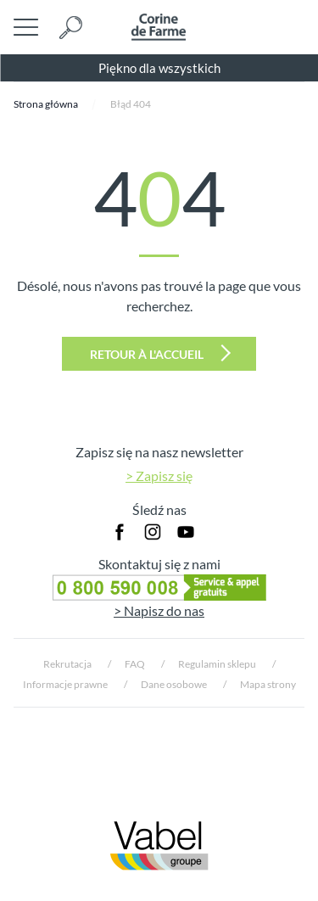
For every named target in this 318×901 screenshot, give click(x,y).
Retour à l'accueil (160, 352)
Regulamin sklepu (217, 664)
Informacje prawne (65, 684)
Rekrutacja (67, 664)
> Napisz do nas (159, 610)
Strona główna (46, 104)
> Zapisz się (159, 475)
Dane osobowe (174, 684)
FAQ (135, 664)
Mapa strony (268, 684)
